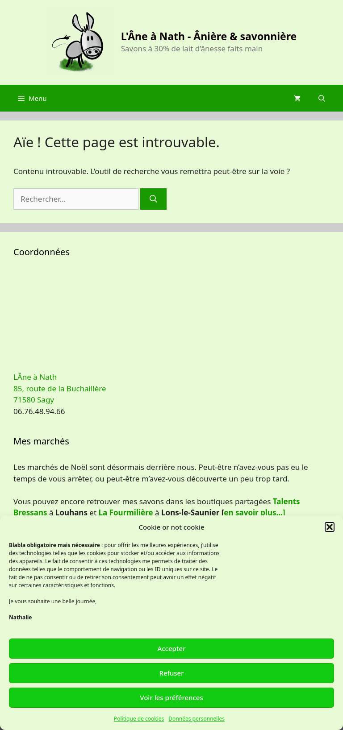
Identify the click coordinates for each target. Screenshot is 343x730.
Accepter (171, 648)
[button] (329, 527)
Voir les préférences (171, 697)
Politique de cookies (139, 718)
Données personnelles (196, 718)
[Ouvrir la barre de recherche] (322, 98)
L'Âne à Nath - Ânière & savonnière (209, 36)
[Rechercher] (153, 199)
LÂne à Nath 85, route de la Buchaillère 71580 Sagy (59, 388)
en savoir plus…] (254, 512)
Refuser (171, 672)
